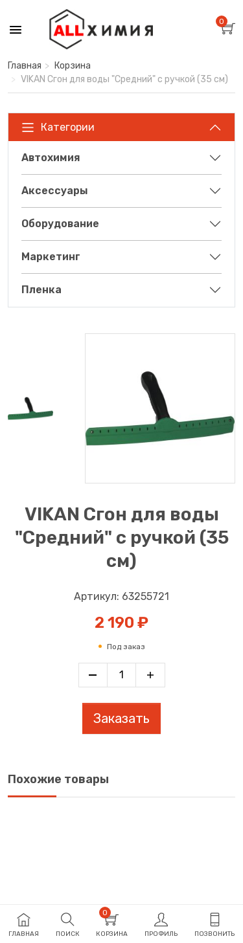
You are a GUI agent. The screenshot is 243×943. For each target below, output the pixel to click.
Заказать (121, 718)
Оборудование (60, 223)
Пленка (41, 289)
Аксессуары (54, 190)
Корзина (72, 65)
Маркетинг (50, 256)
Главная (24, 65)
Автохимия (50, 157)
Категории (58, 127)
